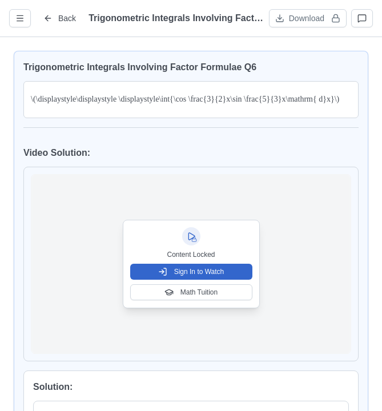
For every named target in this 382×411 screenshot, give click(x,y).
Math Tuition (191, 292)
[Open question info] (20, 18)
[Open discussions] (362, 18)
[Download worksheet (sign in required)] (308, 18)
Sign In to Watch (191, 271)
